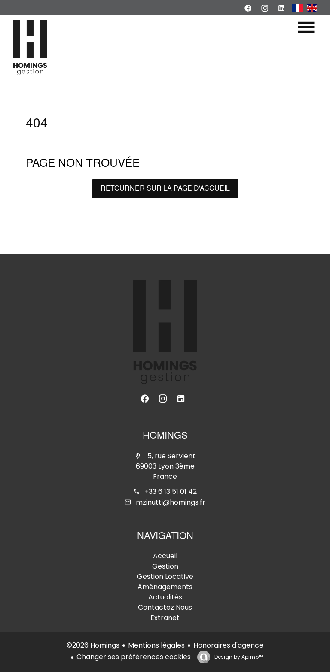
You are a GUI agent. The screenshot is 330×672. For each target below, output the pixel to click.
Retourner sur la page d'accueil (165, 188)
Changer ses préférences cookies (133, 657)
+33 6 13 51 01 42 (170, 491)
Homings (165, 436)
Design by (238, 656)
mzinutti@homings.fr (170, 502)
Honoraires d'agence (228, 645)
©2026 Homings (93, 645)
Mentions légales (156, 645)
